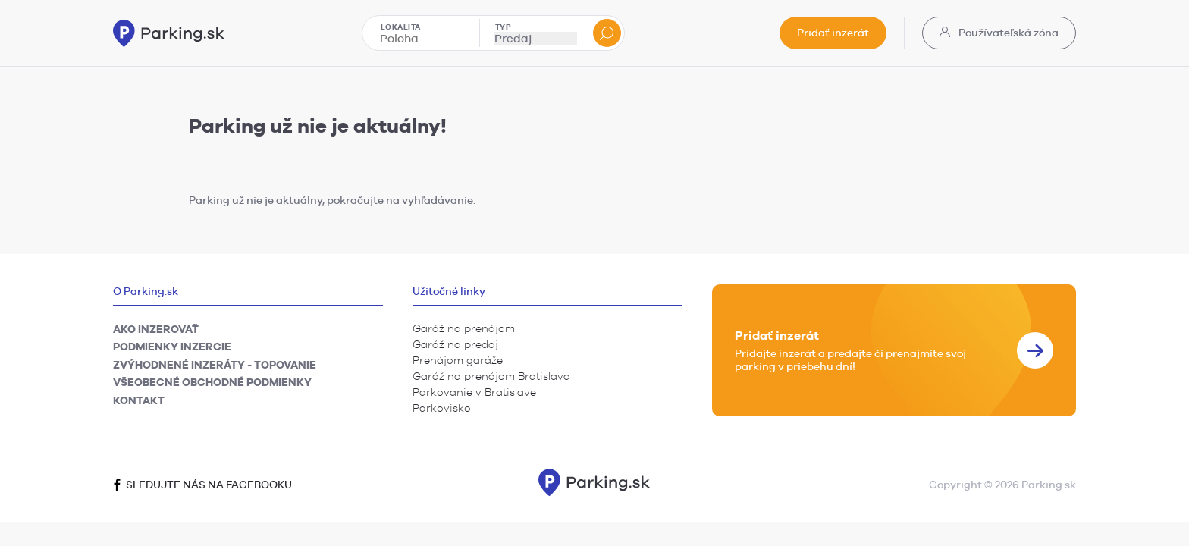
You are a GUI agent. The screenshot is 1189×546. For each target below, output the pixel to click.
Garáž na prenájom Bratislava (491, 376)
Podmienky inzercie (172, 346)
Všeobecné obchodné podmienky (212, 382)
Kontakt (139, 400)
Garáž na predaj (455, 344)
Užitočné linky (449, 291)
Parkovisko (442, 408)
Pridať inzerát (833, 33)
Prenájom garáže (458, 360)
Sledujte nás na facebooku (202, 485)
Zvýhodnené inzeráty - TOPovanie (214, 365)
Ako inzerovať (156, 329)
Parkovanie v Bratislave (474, 392)
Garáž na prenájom (464, 328)
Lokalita (401, 26)
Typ (503, 26)
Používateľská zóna (999, 33)
